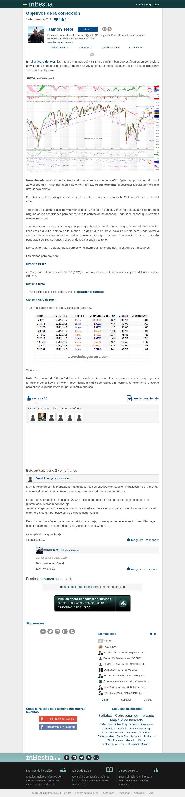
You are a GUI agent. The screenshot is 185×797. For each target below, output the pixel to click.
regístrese (85, 586)
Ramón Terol (60, 29)
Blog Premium (115, 740)
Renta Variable (106, 736)
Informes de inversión (46, 770)
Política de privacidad (86, 793)
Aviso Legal (108, 793)
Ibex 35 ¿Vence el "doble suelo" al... (123, 693)
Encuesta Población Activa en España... (125, 675)
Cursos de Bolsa (139, 769)
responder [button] (152, 540)
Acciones (136, 736)
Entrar (139, 4)
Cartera (134, 724)
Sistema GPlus (36, 264)
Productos (149, 736)
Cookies (67, 793)
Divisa (141, 740)
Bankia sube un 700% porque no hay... (124, 652)
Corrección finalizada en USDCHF (122, 658)
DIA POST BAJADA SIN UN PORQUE (124, 664)
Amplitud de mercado (126, 720)
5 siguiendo (85, 47)
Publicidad (124, 793)
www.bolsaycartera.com (60, 42)
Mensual (148, 699)
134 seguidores (60, 47)
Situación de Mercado (138, 744)
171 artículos (136, 47)
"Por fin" (108, 641)
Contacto (139, 793)
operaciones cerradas (90, 291)
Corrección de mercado (134, 715)
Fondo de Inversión (112, 732)
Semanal (126, 699)
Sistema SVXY (36, 283)
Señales (105, 715)
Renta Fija (122, 736)
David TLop (43, 478)
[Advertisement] (87, 445)
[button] (87, 29)
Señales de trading (140, 728)
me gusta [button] (35, 398)
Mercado (130, 740)
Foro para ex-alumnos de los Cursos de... (126, 681)
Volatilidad (144, 732)
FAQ (150, 793)
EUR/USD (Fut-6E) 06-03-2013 (120, 670)
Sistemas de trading (113, 724)
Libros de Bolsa (92, 769)
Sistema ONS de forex (41, 299)
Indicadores (147, 724)
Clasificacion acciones (114, 728)
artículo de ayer (44, 61)
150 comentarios (110, 47)
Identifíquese (67, 586)
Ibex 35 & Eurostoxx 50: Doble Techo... (125, 687)
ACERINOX (110, 646)
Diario (105, 699)
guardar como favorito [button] (143, 398)
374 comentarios (61, 478)
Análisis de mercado (113, 744)
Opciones (131, 732)
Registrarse (152, 4)
